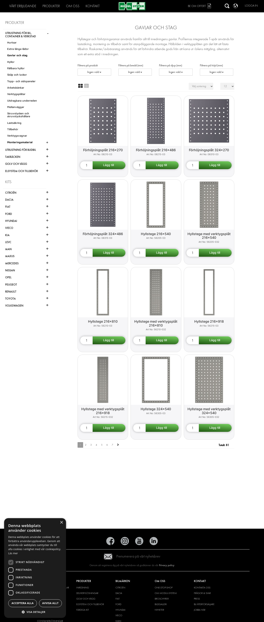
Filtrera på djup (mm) (170, 65)
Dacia (119, 593)
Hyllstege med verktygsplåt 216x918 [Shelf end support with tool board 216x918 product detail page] (102, 411)
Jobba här (199, 609)
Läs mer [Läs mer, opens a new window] (13, 553)
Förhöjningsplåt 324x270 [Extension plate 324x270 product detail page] (209, 150)
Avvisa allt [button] (50, 603)
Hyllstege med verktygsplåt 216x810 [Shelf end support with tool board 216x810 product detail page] (155, 323)
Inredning (82, 587)
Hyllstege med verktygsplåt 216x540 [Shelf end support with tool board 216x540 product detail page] (209, 236)
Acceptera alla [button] (23, 603)
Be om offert (197, 6)
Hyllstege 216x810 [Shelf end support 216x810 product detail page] (103, 321)
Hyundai (120, 609)
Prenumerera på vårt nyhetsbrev (132, 556)
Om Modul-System (166, 593)
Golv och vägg (85, 598)
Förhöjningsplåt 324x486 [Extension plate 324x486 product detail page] (103, 234)
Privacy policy (166, 565)
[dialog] (35, 568)
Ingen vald (94, 72)
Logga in (251, 5)
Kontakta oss (202, 587)
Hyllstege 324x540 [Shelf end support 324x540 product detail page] (156, 409)
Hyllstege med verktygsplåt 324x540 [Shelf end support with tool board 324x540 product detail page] (209, 411)
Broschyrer (162, 598)
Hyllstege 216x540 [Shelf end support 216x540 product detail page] (156, 234)
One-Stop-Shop (163, 587)
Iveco (119, 615)
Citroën (120, 587)
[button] (35, 612)
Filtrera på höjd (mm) (211, 65)
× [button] (61, 522)
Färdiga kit (82, 609)
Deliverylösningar (87, 593)
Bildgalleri (161, 604)
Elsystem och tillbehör (90, 604)
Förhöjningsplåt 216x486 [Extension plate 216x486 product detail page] (156, 150)
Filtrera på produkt (88, 65)
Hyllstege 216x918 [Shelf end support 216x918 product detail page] (209, 321)
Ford (118, 604)
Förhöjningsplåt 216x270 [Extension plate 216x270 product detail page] (103, 150)
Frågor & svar (202, 593)
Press (197, 598)
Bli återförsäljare (204, 604)
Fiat (118, 598)
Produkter (51, 6)
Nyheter (159, 609)
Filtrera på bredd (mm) (130, 65)
